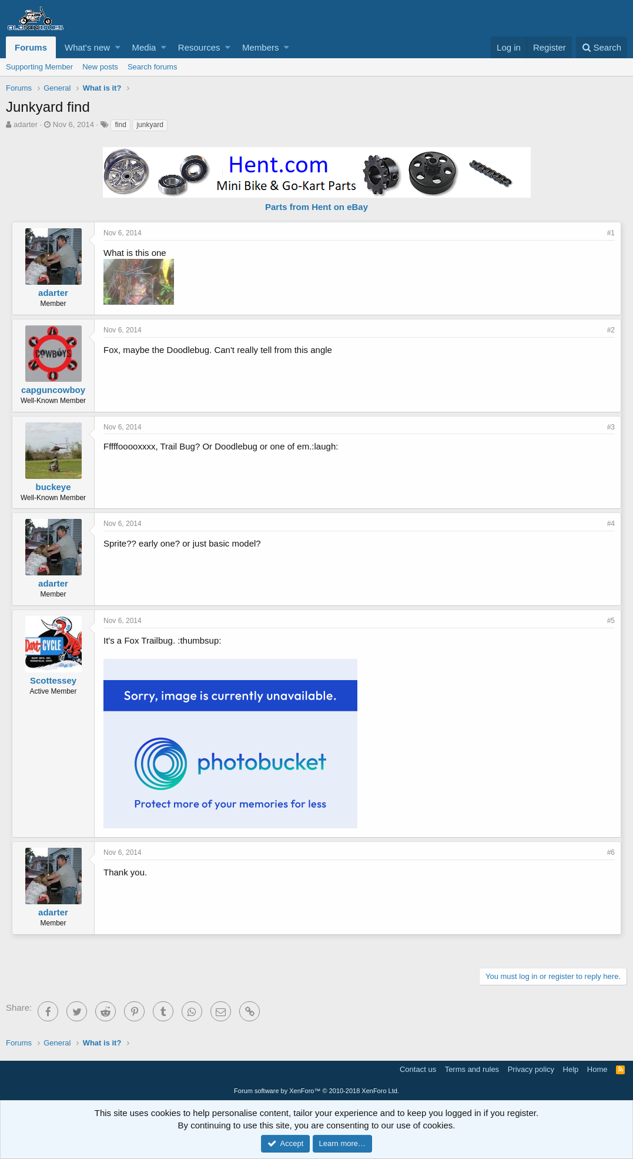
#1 (611, 233)
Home (597, 1069)
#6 (611, 852)
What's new (87, 47)
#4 (611, 523)
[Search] (601, 47)
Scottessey (53, 680)
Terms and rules (472, 1069)
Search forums (152, 66)
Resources (199, 47)
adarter (26, 124)
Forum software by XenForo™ (316, 1090)
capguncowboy (53, 390)
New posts (100, 66)
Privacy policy (531, 1069)
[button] (117, 47)
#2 (611, 330)
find (120, 125)
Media (144, 47)
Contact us (418, 1069)
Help (571, 1069)
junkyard (149, 125)
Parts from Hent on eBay (316, 207)
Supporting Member (39, 66)
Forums (31, 47)
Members (260, 47)
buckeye (53, 487)
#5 (611, 621)
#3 (611, 427)
